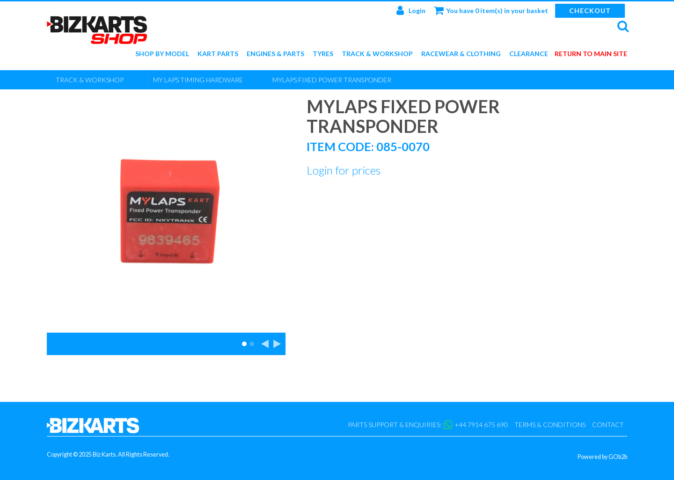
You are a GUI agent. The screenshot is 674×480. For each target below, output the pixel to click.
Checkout (590, 11)
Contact (608, 425)
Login (410, 10)
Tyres (323, 54)
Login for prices (344, 170)
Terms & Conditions (550, 425)
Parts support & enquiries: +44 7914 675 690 (428, 424)
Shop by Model (162, 54)
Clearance (528, 54)
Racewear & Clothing (461, 54)
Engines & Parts (275, 54)
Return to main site (591, 54)
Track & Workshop (377, 54)
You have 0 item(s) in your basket (491, 10)
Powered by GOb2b (602, 456)
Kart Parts (218, 54)
